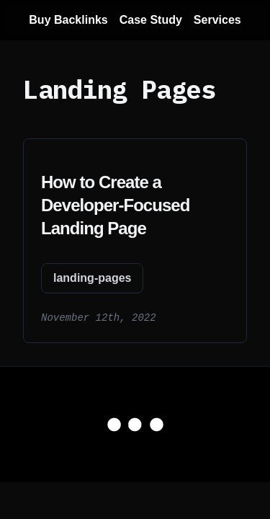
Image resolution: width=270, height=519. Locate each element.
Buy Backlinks (68, 20)
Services (217, 20)
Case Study (151, 20)
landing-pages (92, 278)
